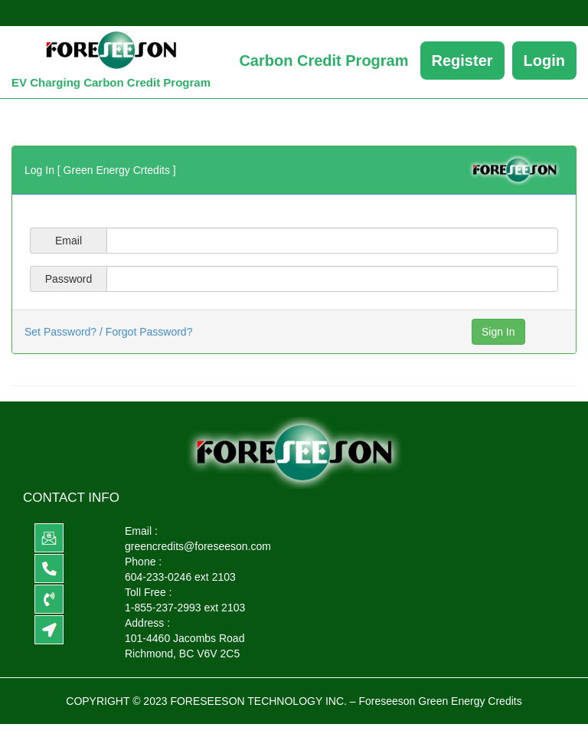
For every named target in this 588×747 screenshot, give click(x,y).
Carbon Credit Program (323, 60)
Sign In (498, 332)
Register (462, 60)
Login (544, 60)
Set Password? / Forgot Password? (108, 332)
